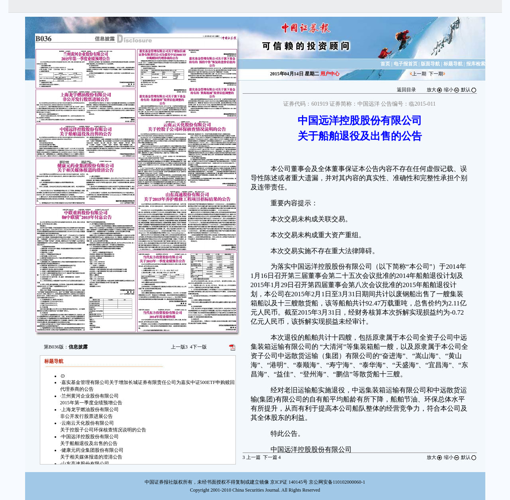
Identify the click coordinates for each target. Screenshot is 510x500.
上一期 (419, 74)
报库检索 (475, 64)
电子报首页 (406, 64)
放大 (435, 90)
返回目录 (406, 90)
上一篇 (252, 457)
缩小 (452, 90)
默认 (469, 90)
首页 (385, 64)
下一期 (436, 74)
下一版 (198, 347)
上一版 (179, 347)
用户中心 (329, 74)
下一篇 (272, 457)
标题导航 (453, 64)
